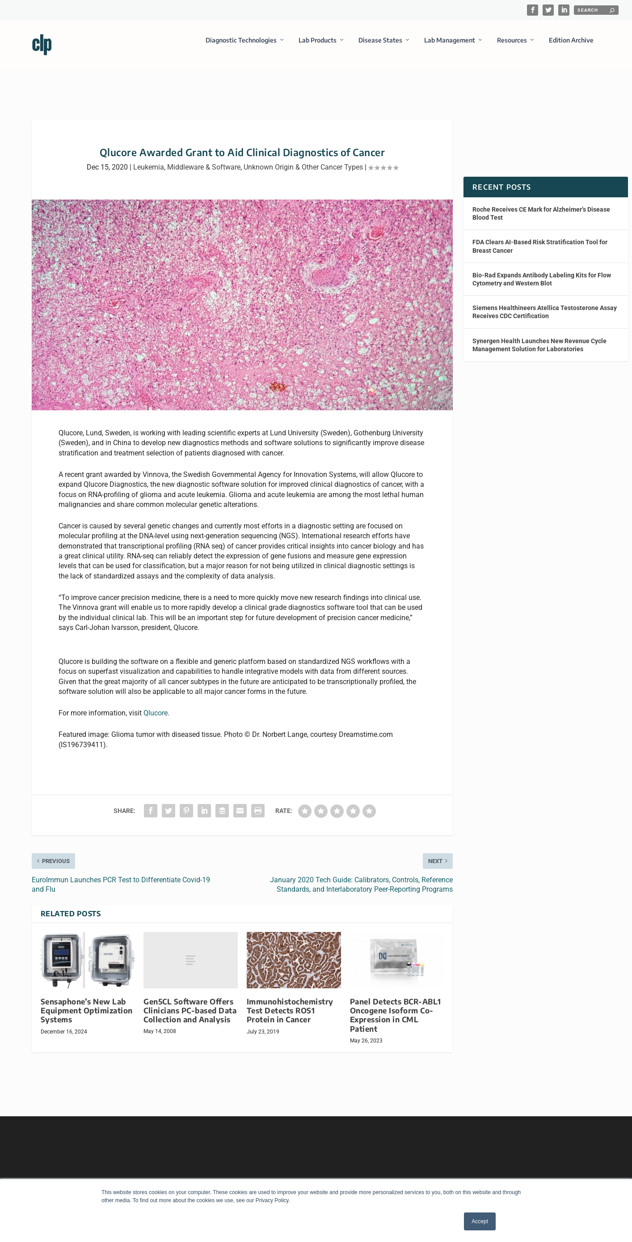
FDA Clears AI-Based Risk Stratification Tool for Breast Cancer (539, 238)
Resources (512, 46)
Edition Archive (571, 46)
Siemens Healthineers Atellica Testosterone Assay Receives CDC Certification (544, 303)
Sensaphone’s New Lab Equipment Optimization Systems (87, 1002)
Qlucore (155, 705)
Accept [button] (480, 1221)
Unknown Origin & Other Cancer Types (303, 159)
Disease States (380, 46)
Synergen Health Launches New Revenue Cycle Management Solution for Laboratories (539, 336)
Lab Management (449, 46)
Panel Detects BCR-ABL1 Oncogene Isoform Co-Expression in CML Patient (395, 1007)
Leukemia (148, 159)
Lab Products (318, 46)
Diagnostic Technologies (241, 46)
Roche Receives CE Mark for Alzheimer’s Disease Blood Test (541, 205)
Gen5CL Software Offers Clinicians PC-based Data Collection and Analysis (189, 1002)
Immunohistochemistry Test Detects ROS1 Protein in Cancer (290, 1002)
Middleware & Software (203, 159)
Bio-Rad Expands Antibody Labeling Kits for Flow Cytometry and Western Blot (541, 271)
